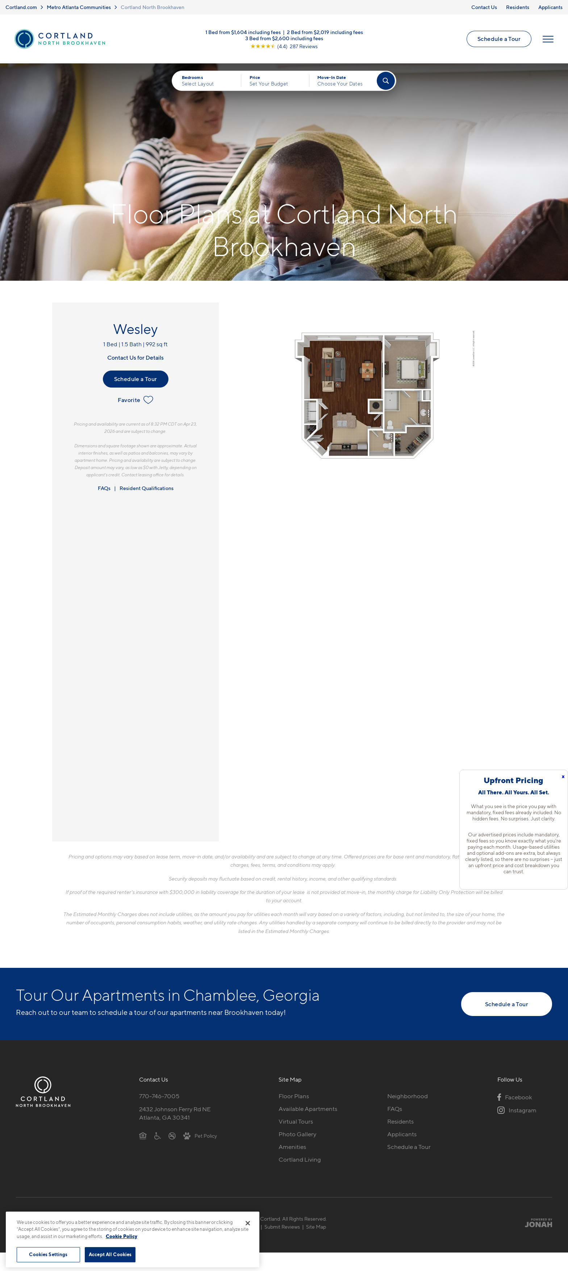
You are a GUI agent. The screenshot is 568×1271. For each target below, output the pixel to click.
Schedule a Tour (499, 38)
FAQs (104, 488)
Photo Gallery (297, 1134)
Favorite (135, 400)
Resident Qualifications (147, 488)
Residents (517, 7)
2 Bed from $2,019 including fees (325, 32)
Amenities (292, 1146)
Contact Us (484, 7)
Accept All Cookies (110, 1254)
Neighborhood (407, 1096)
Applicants (550, 7)
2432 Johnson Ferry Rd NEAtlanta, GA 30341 (175, 1113)
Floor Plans (294, 1096)
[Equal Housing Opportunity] (143, 1136)
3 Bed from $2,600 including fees (284, 38)
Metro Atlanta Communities (79, 7)
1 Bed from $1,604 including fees (243, 32)
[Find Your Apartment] (386, 81)
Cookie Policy (121, 1236)
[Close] (248, 1223)
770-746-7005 (159, 1096)
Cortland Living (300, 1159)
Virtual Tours (296, 1121)
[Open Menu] (548, 39)
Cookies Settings (48, 1254)
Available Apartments (308, 1108)
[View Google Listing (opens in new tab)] (284, 46)
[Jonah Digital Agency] (535, 1222)
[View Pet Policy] (200, 1136)
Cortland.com (21, 7)
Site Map (316, 1227)
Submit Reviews (282, 1227)
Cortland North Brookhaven (152, 7)
